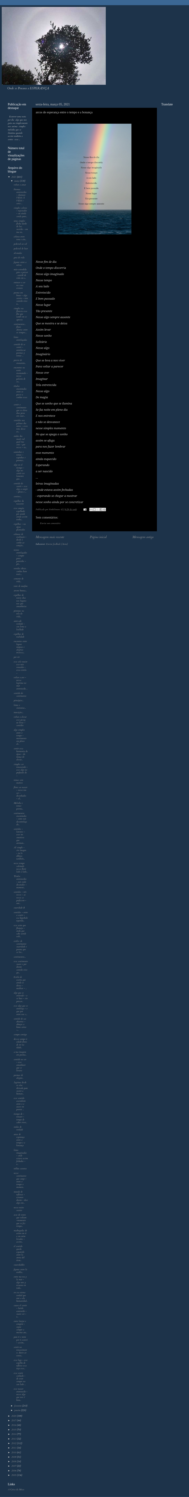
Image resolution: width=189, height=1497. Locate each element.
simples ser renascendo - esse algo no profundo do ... (21, 770)
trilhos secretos (20, 1168)
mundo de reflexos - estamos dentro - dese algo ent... (21, 1197)
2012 (14, 1443)
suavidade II (19, 907)
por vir (17, 657)
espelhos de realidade (19, 635)
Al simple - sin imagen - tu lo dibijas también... (20, 853)
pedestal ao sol (20, 243)
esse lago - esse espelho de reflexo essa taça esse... (20, 1364)
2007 (14, 1466)
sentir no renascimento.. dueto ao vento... (20, 1351)
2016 (14, 1425)
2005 (14, 1475)
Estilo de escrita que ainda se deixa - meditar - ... (20, 983)
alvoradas (18, 253)
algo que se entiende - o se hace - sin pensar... (21, 997)
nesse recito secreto (19, 1209)
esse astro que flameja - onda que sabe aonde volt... (20, 931)
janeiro (17, 1410)
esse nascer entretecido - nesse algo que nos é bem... (20, 1394)
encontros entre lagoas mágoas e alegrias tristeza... (20, 647)
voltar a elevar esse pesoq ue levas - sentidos (20, 721)
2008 (14, 1461)
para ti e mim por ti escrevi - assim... (21, 1339)
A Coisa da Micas (16, 1489)
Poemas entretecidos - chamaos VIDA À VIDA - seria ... (20, 196)
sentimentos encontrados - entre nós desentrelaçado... (20, 819)
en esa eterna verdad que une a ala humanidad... (20, 1297)
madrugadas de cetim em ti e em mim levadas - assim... (20, 1236)
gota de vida (19, 257)
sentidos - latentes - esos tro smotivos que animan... (19, 836)
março (17, 181)
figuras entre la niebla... (20, 1271)
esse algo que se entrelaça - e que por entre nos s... (21, 1010)
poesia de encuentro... (20, 362)
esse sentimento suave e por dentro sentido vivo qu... (21, 967)
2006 (14, 1470)
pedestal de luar (21, 248)
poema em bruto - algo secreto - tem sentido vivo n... (21, 298)
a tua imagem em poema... (20, 1053)
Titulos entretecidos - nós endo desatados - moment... (20, 882)
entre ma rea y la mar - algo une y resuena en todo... (20, 1282)
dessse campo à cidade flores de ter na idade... (20, 1043)
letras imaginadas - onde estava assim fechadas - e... (21, 1157)
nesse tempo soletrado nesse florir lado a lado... (20, 867)
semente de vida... (18, 580)
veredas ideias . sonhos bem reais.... (20, 571)
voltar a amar (20, 184)
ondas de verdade (18, 1128)
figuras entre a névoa (20, 264)
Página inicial (98, 537)
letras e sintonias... (20, 706)
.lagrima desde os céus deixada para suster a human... (21, 1088)
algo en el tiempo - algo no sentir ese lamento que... (19, 471)
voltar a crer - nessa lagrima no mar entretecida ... (20, 683)
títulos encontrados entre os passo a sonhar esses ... (20, 393)
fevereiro (18, 1405)
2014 (14, 1434)
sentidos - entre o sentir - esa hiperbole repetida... (21, 916)
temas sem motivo (18, 781)
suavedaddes (19, 1264)
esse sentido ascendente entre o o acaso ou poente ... (20, 1104)
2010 (14, 1452)
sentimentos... (19, 956)
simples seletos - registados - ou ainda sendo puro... (20, 212)
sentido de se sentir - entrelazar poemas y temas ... (19, 350)
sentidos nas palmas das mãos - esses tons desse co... (21, 426)
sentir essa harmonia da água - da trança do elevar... (21, 754)
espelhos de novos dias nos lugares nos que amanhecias (20, 601)
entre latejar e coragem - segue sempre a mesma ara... (20, 1327)
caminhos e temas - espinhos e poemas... (19, 456)
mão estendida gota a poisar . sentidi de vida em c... (21, 274)
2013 (14, 1438)
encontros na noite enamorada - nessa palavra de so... (21, 374)
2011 (14, 1447)
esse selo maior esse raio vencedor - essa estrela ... (20, 667)
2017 (14, 1420)
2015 (14, 1429)
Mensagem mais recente (50, 537)
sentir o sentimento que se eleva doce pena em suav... (20, 410)
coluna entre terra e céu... (20, 238)
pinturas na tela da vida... (19, 613)
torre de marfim (20, 586)
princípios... (18, 700)
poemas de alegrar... (18, 1077)
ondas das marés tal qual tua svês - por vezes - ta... (20, 442)
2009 (14, 1457)
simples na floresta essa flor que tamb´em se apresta (20, 314)
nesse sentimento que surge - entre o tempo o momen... (20, 1180)
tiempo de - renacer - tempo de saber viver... (20, 1118)
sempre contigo (20, 1034)
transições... (18, 712)
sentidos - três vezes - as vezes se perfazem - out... (20, 897)
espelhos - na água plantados (20, 526)
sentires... (18, 496)
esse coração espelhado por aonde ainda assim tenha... (20, 514)
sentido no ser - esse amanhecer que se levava (20, 1065)
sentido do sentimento (20, 695)
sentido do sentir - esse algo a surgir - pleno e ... (21, 488)
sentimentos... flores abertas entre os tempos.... (21, 328)
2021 (14, 177)
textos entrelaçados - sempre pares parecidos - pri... (20, 557)
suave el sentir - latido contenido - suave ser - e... (20, 1311)
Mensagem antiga (142, 537)
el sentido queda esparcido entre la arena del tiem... (19, 1253)
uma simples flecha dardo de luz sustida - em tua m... (21, 226)
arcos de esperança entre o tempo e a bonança (19, 1140)
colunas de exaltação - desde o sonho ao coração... (20, 540)
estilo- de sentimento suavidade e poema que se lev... (20, 947)
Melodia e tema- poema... (18, 806)
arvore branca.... (20, 590)
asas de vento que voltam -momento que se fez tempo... (20, 1220)
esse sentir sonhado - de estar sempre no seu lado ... (19, 1379)
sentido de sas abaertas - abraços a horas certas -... (20, 1024)
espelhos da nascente (19, 502)
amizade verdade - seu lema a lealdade (20, 625)
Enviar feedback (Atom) (57, 544)
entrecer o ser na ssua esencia (19, 285)
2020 (14, 1416)
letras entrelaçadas (20, 339)
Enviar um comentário (50, 523)
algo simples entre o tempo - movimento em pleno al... (20, 736)
